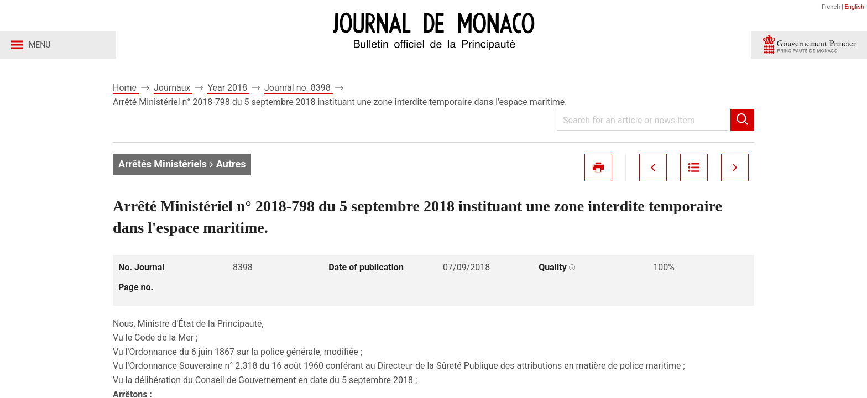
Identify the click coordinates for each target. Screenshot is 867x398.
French (831, 7)
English (854, 7)
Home (126, 87)
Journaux (173, 87)
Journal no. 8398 (298, 87)
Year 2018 (228, 87)
